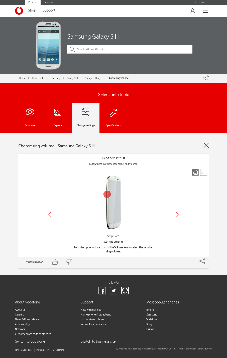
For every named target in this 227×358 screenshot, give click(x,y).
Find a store (200, 2)
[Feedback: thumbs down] (69, 262)
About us (20, 309)
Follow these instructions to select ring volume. (113, 163)
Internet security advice (94, 324)
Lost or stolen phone (92, 319)
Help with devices (91, 309)
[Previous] (49, 214)
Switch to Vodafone (30, 341)
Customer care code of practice (33, 334)
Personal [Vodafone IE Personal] (32, 2)
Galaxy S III (72, 78)
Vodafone (151, 319)
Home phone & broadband (96, 314)
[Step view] (195, 172)
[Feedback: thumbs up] (55, 262)
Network (20, 329)
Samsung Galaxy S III (93, 36)
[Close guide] (206, 145)
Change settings (92, 78)
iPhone (150, 309)
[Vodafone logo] (19, 11)
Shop (32, 10)
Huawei (150, 329)
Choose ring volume (118, 78)
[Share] (206, 259)
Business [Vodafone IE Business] (48, 2)
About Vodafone (27, 302)
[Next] (177, 214)
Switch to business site (98, 341)
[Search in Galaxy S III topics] (129, 49)
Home (22, 78)
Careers (19, 314)
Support (49, 10)
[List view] (203, 172)
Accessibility (22, 324)
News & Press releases (28, 319)
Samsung (55, 78)
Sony (149, 324)
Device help (38, 78)
